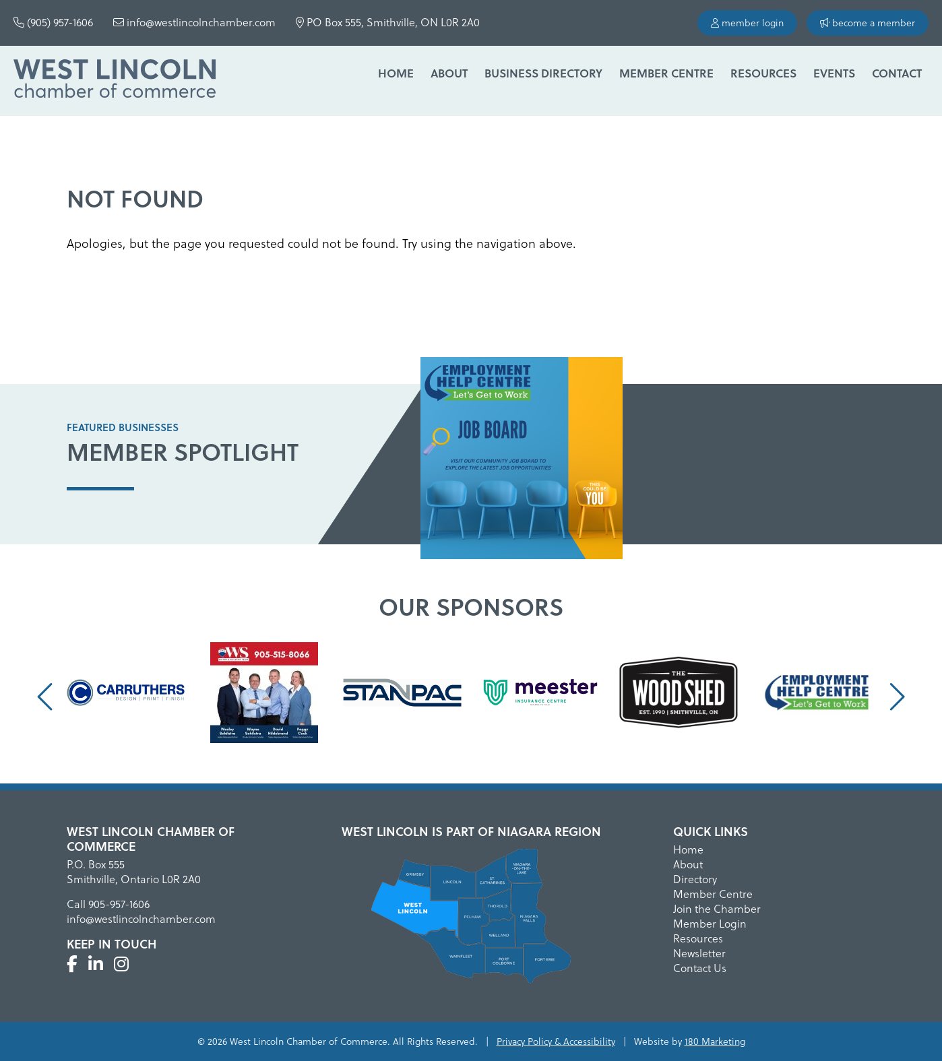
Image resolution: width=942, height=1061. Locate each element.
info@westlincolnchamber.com (194, 22)
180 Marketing (715, 1041)
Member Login (710, 923)
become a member (867, 22)
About (449, 73)
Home (396, 73)
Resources (763, 73)
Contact (897, 73)
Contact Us (699, 967)
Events (834, 73)
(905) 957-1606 (53, 22)
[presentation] (46, 696)
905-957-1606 (119, 903)
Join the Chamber (717, 908)
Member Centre (666, 73)
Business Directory (543, 73)
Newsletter (699, 953)
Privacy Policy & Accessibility (556, 1041)
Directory (695, 879)
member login (747, 22)
